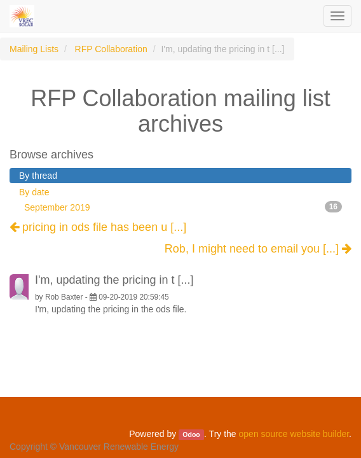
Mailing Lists (34, 49)
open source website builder (294, 434)
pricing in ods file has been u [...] (98, 227)
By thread (38, 175)
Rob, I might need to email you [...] (258, 249)
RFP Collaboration (111, 49)
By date (34, 192)
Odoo (191, 434)
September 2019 (183, 206)
